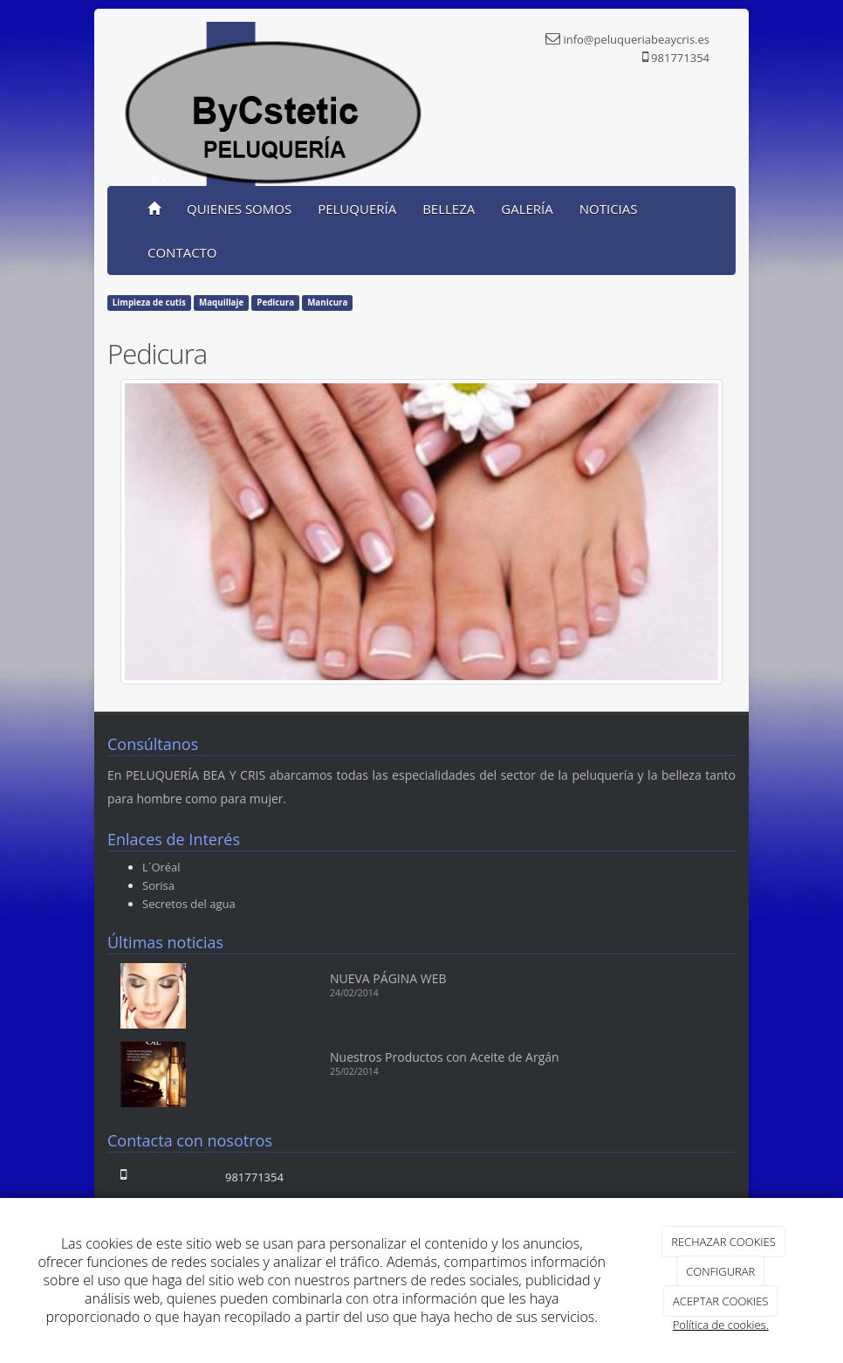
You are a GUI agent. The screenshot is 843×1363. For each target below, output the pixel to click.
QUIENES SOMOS (239, 208)
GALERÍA (527, 208)
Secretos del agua (189, 904)
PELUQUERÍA (357, 208)
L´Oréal (161, 867)
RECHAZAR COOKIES (723, 1241)
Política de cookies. (721, 1324)
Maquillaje (221, 302)
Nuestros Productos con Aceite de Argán (444, 1057)
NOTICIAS (608, 208)
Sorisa (158, 885)
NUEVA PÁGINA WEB (388, 978)
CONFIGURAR (720, 1271)
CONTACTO (182, 252)
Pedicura (275, 302)
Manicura (327, 302)
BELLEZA (448, 208)
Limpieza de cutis (149, 302)
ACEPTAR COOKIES (720, 1301)
